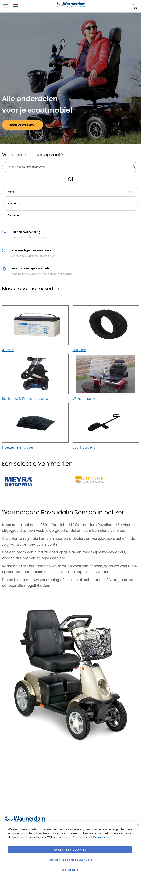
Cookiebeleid (102, 837)
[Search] (133, 167)
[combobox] (70, 167)
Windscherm (84, 399)
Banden (79, 350)
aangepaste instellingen (70, 859)
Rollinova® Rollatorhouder (25, 399)
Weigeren (70, 869)
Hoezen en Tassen (18, 447)
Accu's (8, 350)
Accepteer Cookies (70, 849)
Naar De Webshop (22, 124)
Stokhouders (84, 447)
